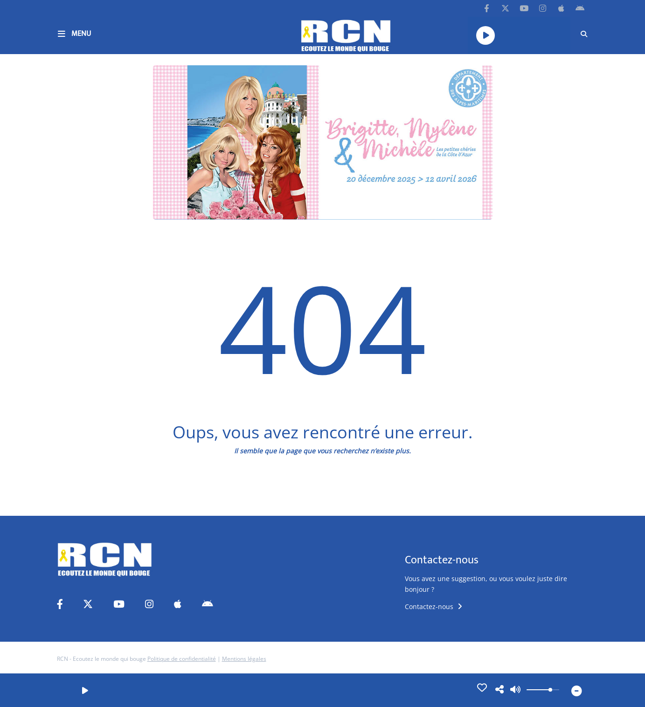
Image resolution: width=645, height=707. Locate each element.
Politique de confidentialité (181, 659)
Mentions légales (244, 659)
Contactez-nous (433, 606)
